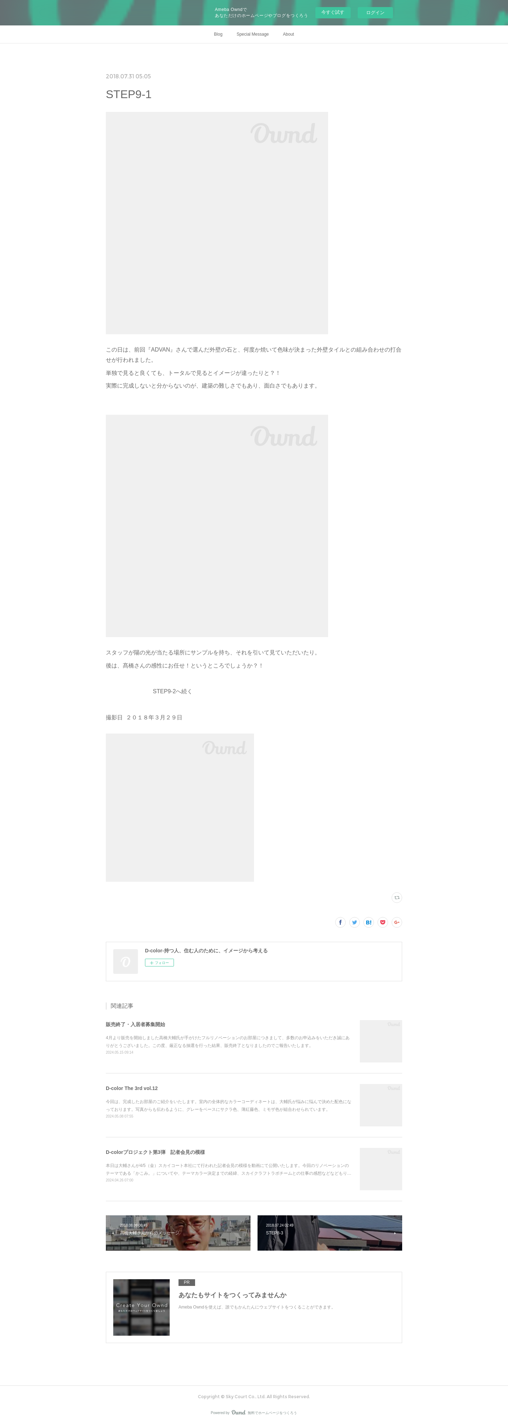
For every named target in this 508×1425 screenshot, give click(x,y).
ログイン (375, 12)
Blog (218, 34)
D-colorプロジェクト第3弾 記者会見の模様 (155, 1152)
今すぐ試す (332, 12)
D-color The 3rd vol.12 (132, 1088)
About (288, 34)
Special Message (253, 34)
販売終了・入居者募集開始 (135, 1024)
